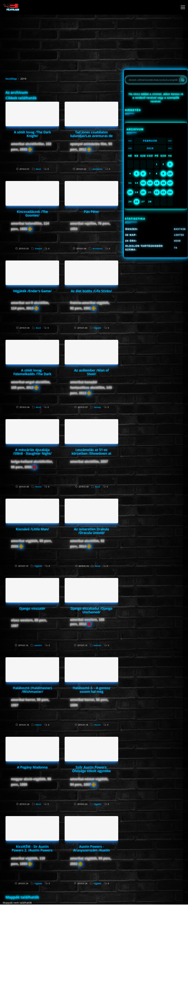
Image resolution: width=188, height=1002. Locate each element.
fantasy (97, 407)
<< (130, 140)
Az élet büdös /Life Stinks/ (91, 291)
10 (170, 173)
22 (156, 192)
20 (143, 192)
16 (163, 183)
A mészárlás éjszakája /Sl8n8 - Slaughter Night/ (32, 451)
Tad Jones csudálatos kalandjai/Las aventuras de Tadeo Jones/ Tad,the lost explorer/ (91, 137)
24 (170, 192)
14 (150, 183)
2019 (150, 148)
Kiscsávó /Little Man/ (32, 529)
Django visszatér (32, 608)
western (38, 645)
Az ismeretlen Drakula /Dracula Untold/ (91, 531)
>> (170, 140)
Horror (38, 486)
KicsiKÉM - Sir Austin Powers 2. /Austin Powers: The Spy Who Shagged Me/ (32, 850)
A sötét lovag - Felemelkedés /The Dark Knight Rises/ (32, 373)
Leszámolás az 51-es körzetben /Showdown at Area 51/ (91, 453)
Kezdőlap (11, 78)
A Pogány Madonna (32, 767)
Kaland (38, 248)
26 (136, 201)
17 (170, 183)
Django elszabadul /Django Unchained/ (91, 610)
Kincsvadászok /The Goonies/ (32, 213)
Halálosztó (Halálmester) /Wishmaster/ (32, 689)
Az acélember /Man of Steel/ (91, 372)
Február (150, 140)
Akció (38, 169)
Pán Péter (91, 211)
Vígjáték (97, 327)
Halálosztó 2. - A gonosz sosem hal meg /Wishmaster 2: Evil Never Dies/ (91, 693)
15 (156, 183)
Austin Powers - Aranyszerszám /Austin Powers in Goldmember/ (91, 850)
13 (143, 183)
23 (163, 192)
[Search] (182, 80)
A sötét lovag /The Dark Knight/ (32, 134)
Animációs (97, 169)
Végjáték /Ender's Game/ (32, 291)
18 (130, 192)
